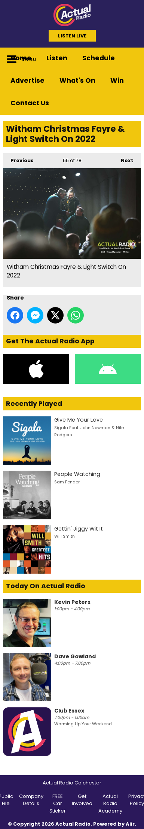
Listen (56, 58)
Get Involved (82, 800)
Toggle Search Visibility (130, 59)
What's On (77, 80)
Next (123, 158)
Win (117, 80)
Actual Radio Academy (110, 803)
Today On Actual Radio (45, 585)
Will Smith (64, 536)
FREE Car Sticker (57, 803)
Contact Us (29, 102)
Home (20, 58)
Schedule (98, 58)
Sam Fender (67, 482)
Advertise (27, 80)
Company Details (31, 800)
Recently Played (34, 403)
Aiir (130, 824)
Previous (18, 158)
